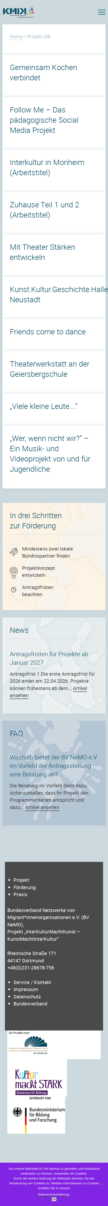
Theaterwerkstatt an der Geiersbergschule (49, 369)
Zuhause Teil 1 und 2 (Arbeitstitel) (44, 209)
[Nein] (101, 1184)
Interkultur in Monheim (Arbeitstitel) (47, 167)
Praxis (20, 894)
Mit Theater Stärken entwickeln (42, 252)
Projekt (21, 880)
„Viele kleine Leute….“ (43, 406)
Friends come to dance (48, 331)
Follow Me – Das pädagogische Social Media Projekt (44, 119)
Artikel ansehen (42, 807)
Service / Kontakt (32, 982)
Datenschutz (27, 996)
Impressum (25, 989)
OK (54, 1199)
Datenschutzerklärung (53, 1194)
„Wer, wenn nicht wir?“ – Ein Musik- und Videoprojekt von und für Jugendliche (50, 453)
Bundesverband (30, 1003)
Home (16, 36)
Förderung (24, 887)
